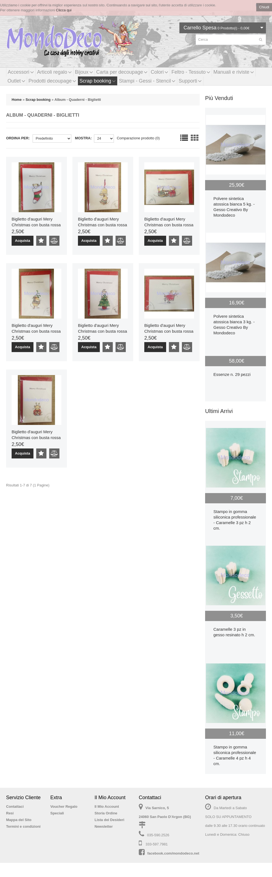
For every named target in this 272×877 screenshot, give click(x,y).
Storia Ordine (106, 813)
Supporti (190, 81)
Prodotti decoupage (52, 81)
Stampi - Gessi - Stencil (147, 81)
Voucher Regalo (63, 806)
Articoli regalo (54, 72)
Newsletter (104, 826)
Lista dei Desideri (109, 820)
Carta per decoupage (122, 72)
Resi (10, 813)
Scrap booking (97, 81)
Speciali (57, 813)
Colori (159, 72)
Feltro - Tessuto (190, 72)
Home (17, 100)
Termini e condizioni (23, 826)
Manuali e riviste (233, 72)
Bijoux (84, 72)
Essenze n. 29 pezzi (231, 374)
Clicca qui (63, 10)
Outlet (16, 81)
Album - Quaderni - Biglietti (77, 100)
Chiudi (264, 7)
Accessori (21, 72)
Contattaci (15, 806)
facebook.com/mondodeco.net (173, 853)
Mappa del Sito (19, 820)
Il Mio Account (107, 806)
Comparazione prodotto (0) (138, 138)
